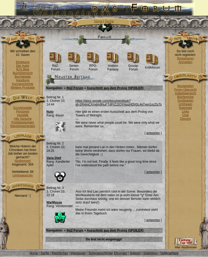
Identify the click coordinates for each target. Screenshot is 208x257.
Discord (185, 119)
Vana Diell (53, 158)
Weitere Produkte (23, 87)
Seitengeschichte (100, 253)
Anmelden (185, 62)
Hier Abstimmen (185, 246)
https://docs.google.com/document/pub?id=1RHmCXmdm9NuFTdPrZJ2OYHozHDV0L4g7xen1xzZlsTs (118, 102)
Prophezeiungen (22, 122)
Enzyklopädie (22, 108)
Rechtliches (60, 253)
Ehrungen (120, 253)
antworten (153, 133)
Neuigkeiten (185, 86)
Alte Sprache (23, 119)
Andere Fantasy (113, 66)
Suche (109, 21)
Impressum (78, 253)
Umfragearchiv (22, 175)
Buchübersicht (22, 73)
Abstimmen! (23, 161)
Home (98, 21)
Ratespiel (185, 108)
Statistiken (150, 253)
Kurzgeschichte (22, 84)
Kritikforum (152, 66)
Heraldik (22, 115)
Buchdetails (23, 76)
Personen (22, 111)
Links (185, 111)
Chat (185, 115)
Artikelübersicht (185, 93)
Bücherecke (185, 97)
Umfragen (185, 104)
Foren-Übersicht (185, 89)
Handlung (22, 80)
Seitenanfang (169, 253)
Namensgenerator (22, 126)
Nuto (49, 112)
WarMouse (54, 202)
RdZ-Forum (55, 66)
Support (135, 253)
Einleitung (23, 62)
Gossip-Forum (133, 66)
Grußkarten (185, 100)
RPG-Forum (93, 66)
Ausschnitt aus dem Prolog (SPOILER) (115, 88)
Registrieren (185, 58)
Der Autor (22, 66)
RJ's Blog (22, 69)
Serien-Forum (74, 66)
